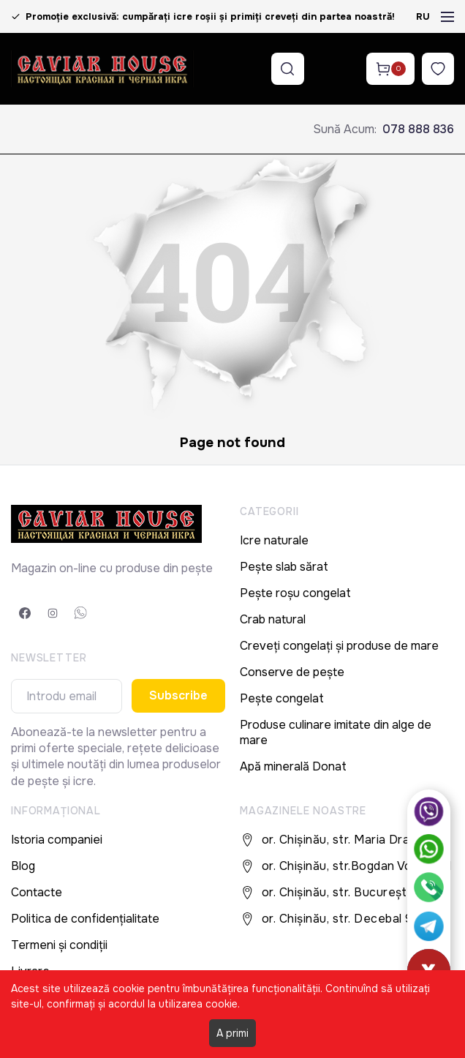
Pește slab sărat (284, 566)
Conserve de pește (292, 672)
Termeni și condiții (59, 945)
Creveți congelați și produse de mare (339, 645)
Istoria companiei (56, 839)
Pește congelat (282, 698)
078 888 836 (418, 129)
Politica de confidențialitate (85, 918)
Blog (23, 866)
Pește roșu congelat (295, 593)
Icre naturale (274, 540)
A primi (232, 1033)
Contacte (36, 892)
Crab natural (273, 619)
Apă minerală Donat (293, 766)
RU (423, 16)
